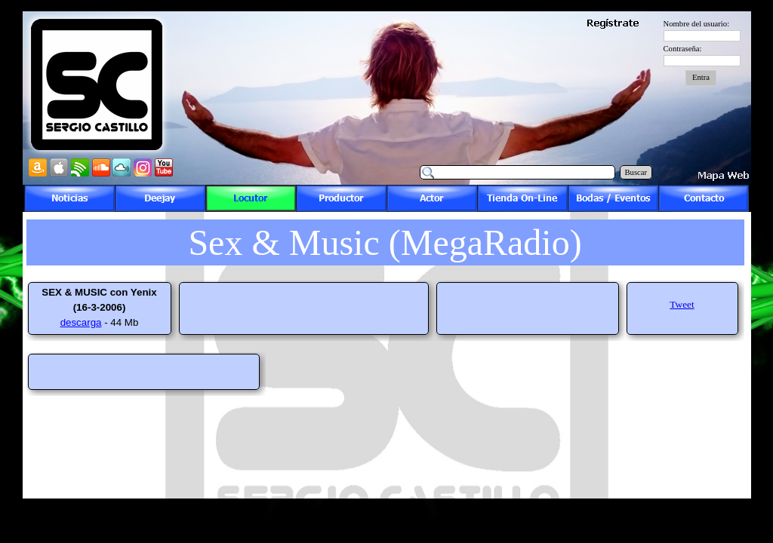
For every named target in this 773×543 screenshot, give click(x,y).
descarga (81, 322)
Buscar (636, 172)
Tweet (682, 304)
